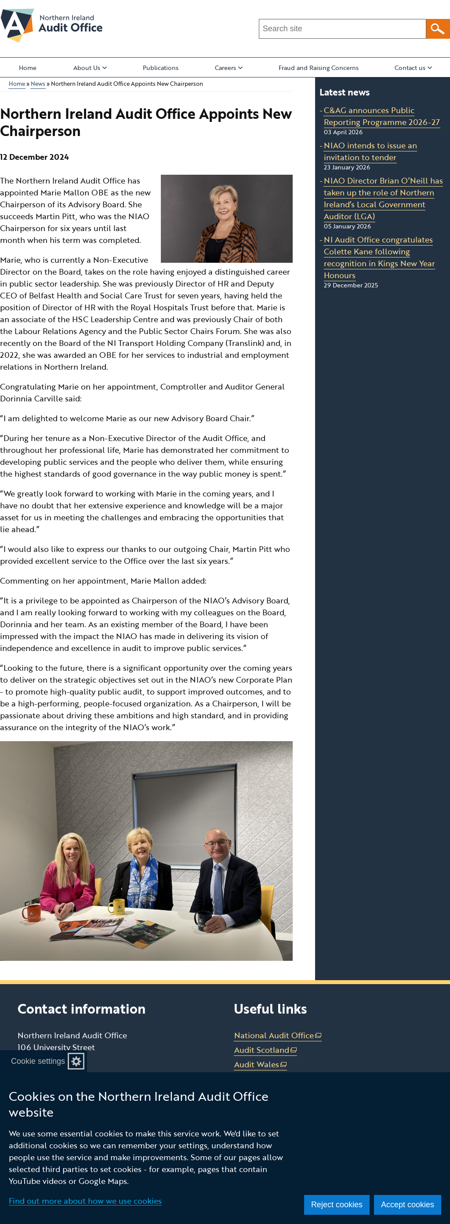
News (38, 84)
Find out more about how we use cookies (85, 1200)
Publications (160, 67)
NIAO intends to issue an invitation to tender (370, 151)
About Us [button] (90, 67)
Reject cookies (337, 1204)
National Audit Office (278, 1035)
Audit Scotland (266, 1050)
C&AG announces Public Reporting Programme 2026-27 (382, 116)
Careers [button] (229, 67)
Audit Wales (260, 1064)
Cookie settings (38, 1061)
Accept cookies (407, 1204)
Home (27, 67)
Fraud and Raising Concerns (319, 67)
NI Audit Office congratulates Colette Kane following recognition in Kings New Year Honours (379, 257)
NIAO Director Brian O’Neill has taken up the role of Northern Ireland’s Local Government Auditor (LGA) (383, 198)
